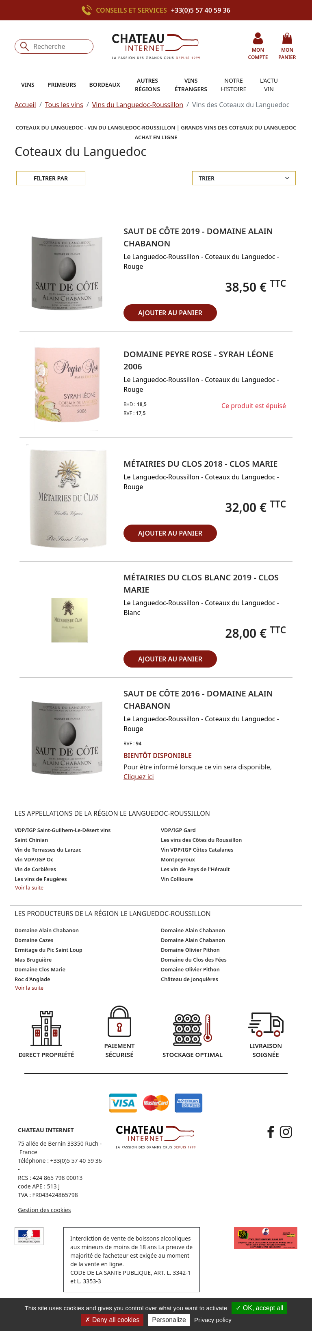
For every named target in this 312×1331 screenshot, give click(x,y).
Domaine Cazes (34, 940)
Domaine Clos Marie (40, 969)
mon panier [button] (287, 46)
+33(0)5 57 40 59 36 (200, 10)
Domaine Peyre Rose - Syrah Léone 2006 (198, 360)
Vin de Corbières (35, 869)
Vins (28, 84)
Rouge (133, 266)
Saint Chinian (31, 839)
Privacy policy (213, 1319)
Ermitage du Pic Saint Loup (48, 949)
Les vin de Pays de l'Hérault (195, 869)
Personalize (169, 1319)
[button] (68, 273)
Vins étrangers (191, 85)
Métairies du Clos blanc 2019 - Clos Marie (201, 583)
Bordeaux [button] (104, 84)
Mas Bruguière (33, 959)
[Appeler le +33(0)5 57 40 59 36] (89, 10)
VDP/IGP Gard (178, 830)
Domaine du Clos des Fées (194, 959)
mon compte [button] (258, 46)
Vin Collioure (177, 879)
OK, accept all (259, 1308)
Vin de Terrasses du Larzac (48, 849)
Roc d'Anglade (32, 979)
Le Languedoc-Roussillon (161, 256)
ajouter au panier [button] (170, 312)
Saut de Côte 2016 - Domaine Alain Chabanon (198, 699)
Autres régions (147, 85)
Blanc (132, 612)
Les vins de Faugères (41, 879)
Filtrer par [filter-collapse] (51, 178)
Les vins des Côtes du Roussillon (201, 839)
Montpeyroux (178, 859)
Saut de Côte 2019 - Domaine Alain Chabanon (198, 237)
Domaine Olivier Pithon (190, 949)
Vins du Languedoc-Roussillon (137, 104)
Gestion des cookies (44, 1210)
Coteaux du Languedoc (240, 256)
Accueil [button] (25, 104)
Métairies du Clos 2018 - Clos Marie (200, 463)
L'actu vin (269, 85)
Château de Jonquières (189, 979)
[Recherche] (54, 46)
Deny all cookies (112, 1319)
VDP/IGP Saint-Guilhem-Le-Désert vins (62, 830)
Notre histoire (233, 85)
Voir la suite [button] (29, 887)
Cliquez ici (139, 776)
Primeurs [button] (62, 84)
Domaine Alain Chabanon (47, 930)
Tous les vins (64, 104)
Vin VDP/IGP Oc (34, 859)
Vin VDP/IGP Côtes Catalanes (197, 849)
